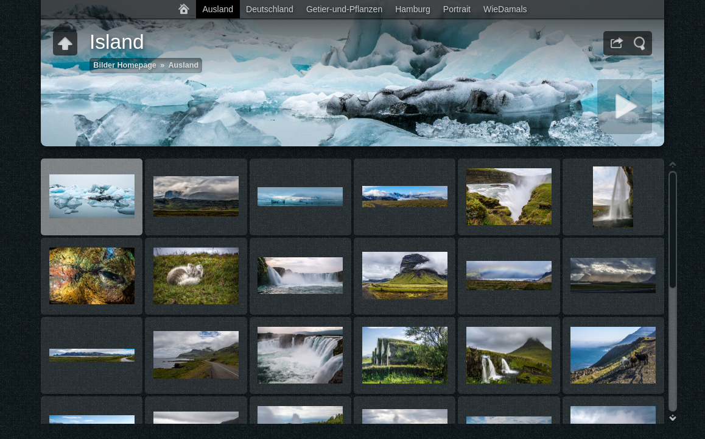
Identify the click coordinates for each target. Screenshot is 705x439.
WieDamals (505, 9)
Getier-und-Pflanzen (344, 9)
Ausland (217, 9)
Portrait (457, 9)
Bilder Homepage (124, 65)
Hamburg (412, 9)
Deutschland (269, 9)
